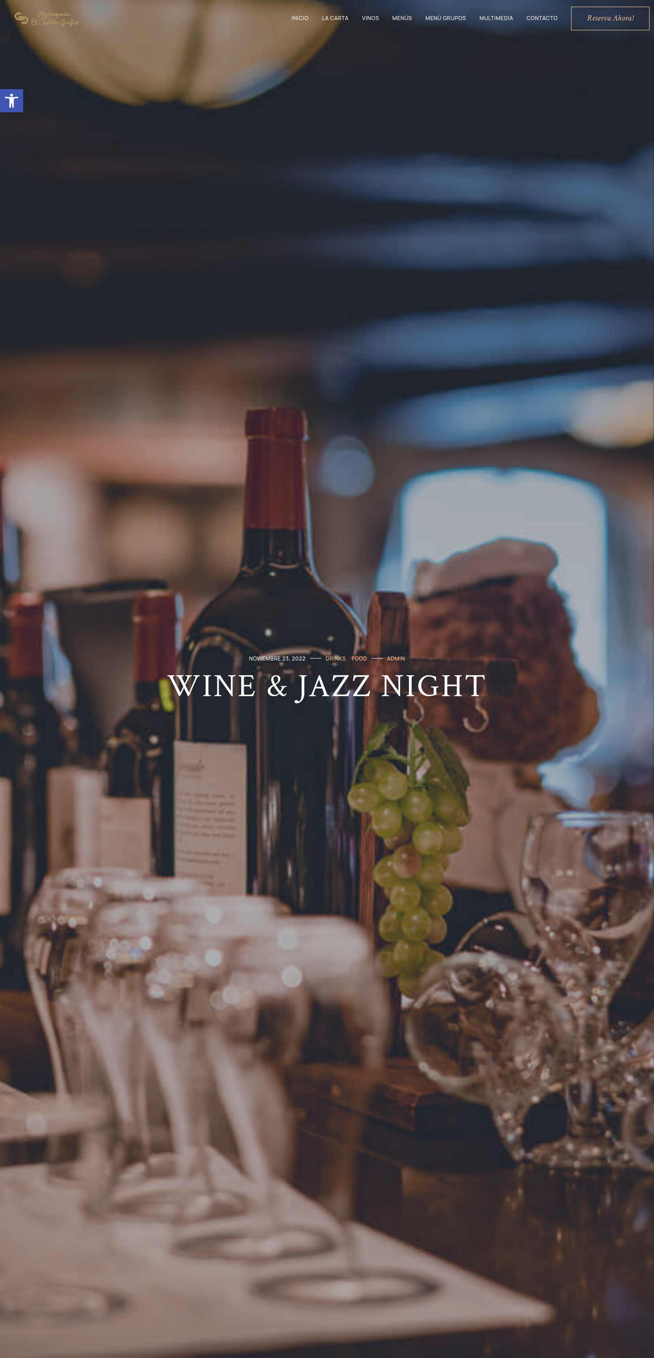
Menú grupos (445, 18)
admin (396, 658)
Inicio (300, 18)
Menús (402, 18)
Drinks (336, 658)
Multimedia (496, 18)
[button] (11, 100)
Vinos (370, 18)
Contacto (542, 18)
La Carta (335, 18)
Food (359, 658)
